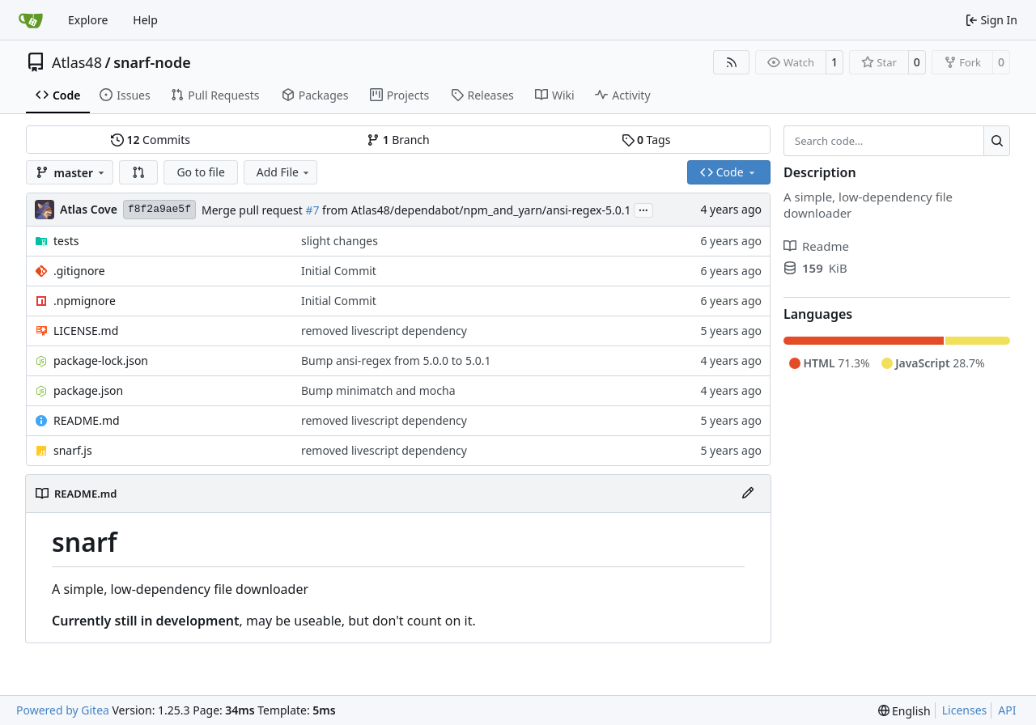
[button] (138, 172)
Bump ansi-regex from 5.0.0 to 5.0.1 (395, 360)
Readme (816, 246)
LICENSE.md (85, 330)
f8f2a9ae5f (159, 209)
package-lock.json (100, 360)
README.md (86, 420)
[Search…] (996, 140)
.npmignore (84, 300)
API (1007, 710)
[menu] (904, 711)
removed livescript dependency (384, 330)
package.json (88, 390)
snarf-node (152, 62)
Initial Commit (338, 270)
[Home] (30, 20)
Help (145, 20)
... (643, 208)
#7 (312, 210)
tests (66, 240)
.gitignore (79, 270)
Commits (150, 139)
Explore (88, 20)
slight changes (339, 240)
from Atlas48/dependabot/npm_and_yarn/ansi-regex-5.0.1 (475, 210)
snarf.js (72, 450)
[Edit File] (748, 493)
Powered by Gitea (62, 710)
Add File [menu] (284, 172)
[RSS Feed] (731, 62)
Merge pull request (253, 210)
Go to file (200, 172)
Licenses (964, 710)
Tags (646, 139)
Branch (398, 139)
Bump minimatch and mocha (378, 390)
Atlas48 (77, 62)
